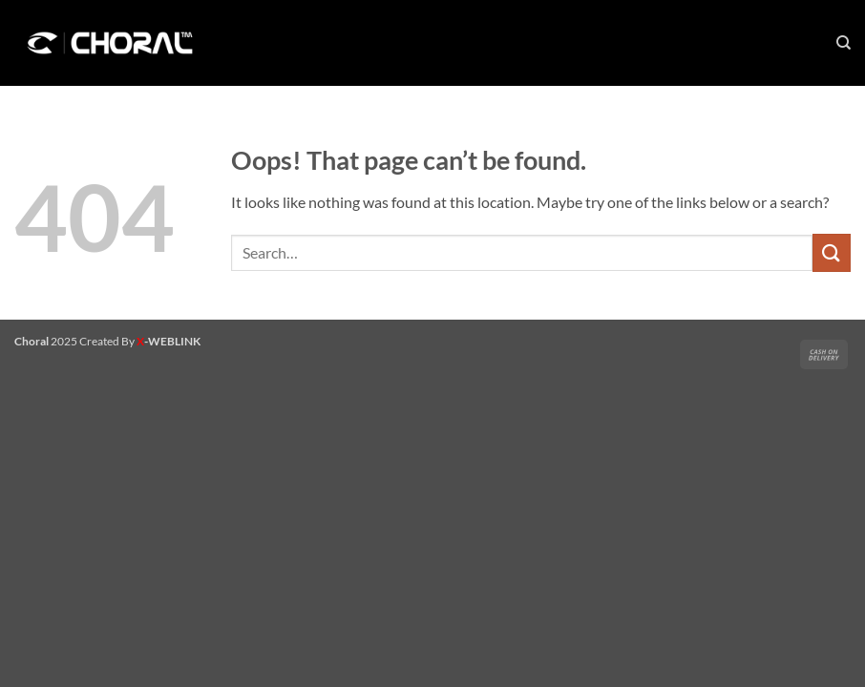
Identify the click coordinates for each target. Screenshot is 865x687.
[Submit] (831, 252)
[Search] (843, 43)
